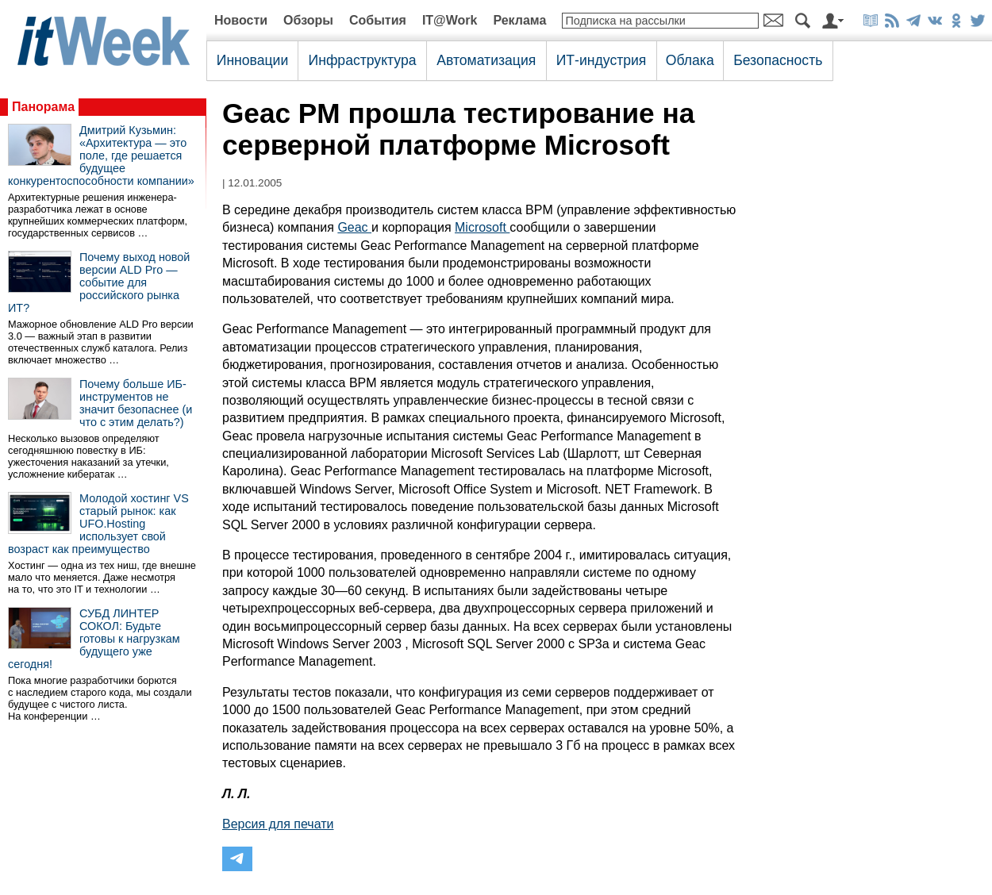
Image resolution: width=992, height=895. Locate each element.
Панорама (43, 106)
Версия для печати (277, 824)
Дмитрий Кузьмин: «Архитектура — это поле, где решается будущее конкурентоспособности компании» (101, 155)
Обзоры (308, 20)
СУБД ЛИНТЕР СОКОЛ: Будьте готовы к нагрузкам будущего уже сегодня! (94, 638)
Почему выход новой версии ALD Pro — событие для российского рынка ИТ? (99, 282)
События (377, 20)
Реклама (519, 20)
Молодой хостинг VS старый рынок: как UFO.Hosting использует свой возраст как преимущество (98, 523)
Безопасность (777, 60)
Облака (690, 60)
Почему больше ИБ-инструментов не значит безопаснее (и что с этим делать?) (135, 403)
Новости (240, 20)
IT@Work (450, 20)
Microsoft (482, 227)
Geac (354, 227)
